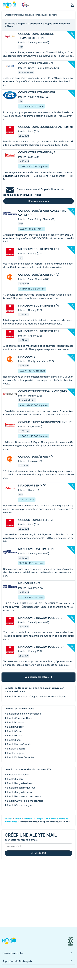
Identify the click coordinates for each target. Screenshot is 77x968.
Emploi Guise (14, 731)
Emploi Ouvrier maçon (19, 805)
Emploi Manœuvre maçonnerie (24, 796)
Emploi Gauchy (15, 726)
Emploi (17, 818)
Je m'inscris (38, 853)
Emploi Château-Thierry (20, 718)
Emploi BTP (29, 818)
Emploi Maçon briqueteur (21, 787)
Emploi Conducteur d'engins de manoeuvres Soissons (36, 696)
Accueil (8, 818)
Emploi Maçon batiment (20, 783)
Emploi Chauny (15, 722)
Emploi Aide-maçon (18, 774)
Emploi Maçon (15, 779)
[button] (72, 4)
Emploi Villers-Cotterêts (20, 757)
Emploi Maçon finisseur (20, 792)
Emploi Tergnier (15, 753)
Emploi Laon (14, 739)
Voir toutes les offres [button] (38, 676)
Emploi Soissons (16, 748)
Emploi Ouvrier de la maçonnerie (25, 800)
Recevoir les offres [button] (38, 201)
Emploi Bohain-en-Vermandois (24, 713)
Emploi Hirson (14, 735)
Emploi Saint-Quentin (19, 744)
